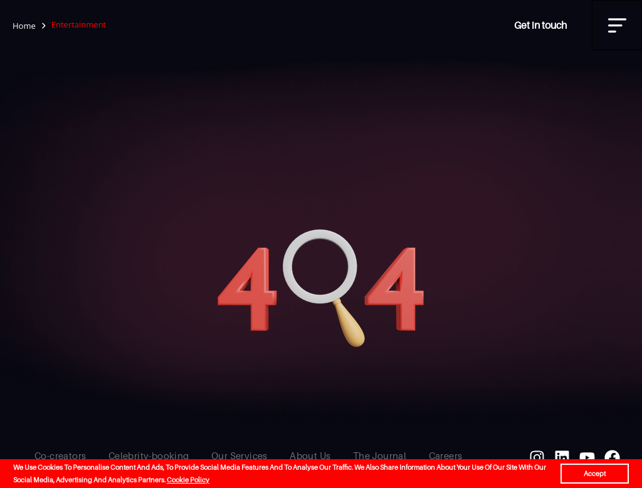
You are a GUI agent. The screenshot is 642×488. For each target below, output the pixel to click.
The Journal (379, 455)
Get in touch (540, 25)
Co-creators (60, 455)
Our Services (239, 455)
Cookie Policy (188, 479)
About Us (310, 455)
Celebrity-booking (148, 455)
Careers (446, 455)
